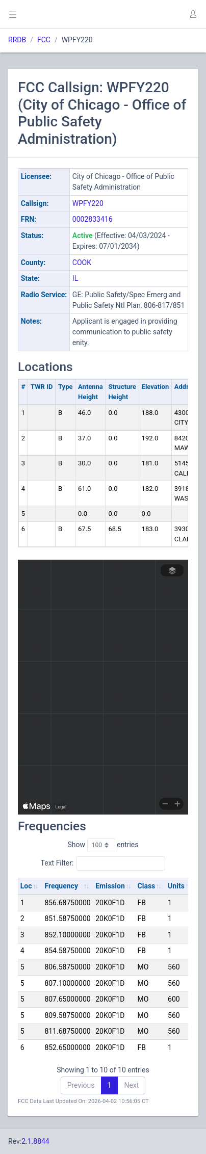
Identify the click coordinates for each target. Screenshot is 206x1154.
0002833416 (92, 219)
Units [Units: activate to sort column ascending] (176, 886)
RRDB (17, 40)
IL (75, 278)
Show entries (102, 845)
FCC (43, 40)
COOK (81, 262)
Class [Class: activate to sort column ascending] (147, 886)
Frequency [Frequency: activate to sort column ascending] (61, 886)
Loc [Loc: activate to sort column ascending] (26, 886)
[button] (192, 14)
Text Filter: (103, 863)
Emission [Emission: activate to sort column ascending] (110, 886)
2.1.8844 (35, 1141)
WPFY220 (88, 203)
